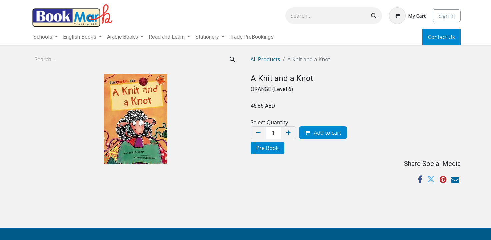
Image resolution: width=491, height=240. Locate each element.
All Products (265, 59)
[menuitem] (251, 37)
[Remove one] (258, 132)
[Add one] (288, 132)
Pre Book (267, 148)
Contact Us (441, 37)
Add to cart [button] (323, 132)
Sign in (446, 15)
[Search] (373, 15)
